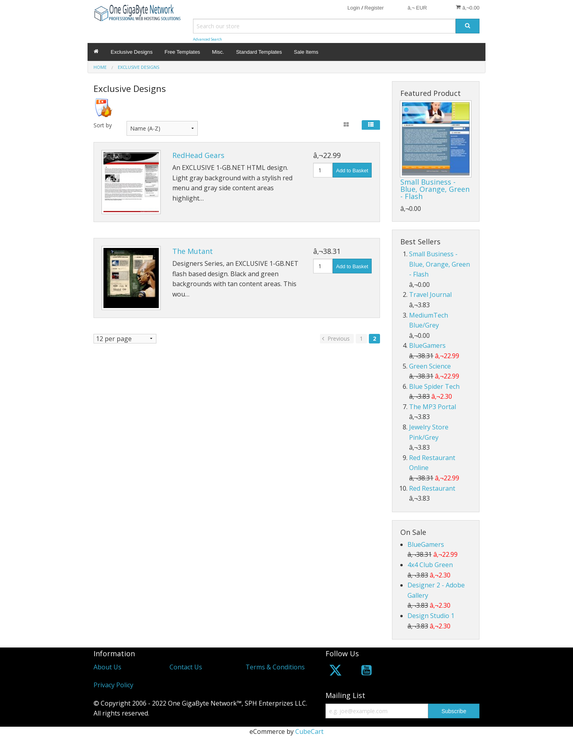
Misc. (218, 52)
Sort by (103, 125)
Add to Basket (352, 171)
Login (353, 8)
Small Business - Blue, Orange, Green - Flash (435, 189)
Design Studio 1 (430, 615)
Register (374, 8)
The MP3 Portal (432, 406)
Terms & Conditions (275, 667)
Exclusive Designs (132, 52)
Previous (335, 338)
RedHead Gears (198, 155)
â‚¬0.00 (467, 7)
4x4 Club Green (430, 564)
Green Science (430, 366)
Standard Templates (259, 52)
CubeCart (309, 731)
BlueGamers (427, 345)
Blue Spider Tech (434, 386)
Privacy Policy (113, 685)
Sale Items (306, 52)
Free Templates (182, 52)
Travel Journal (430, 294)
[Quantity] (323, 170)
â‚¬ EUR (417, 8)
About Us (107, 667)
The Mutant (192, 251)
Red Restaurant (432, 488)
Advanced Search (207, 39)
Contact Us (186, 667)
